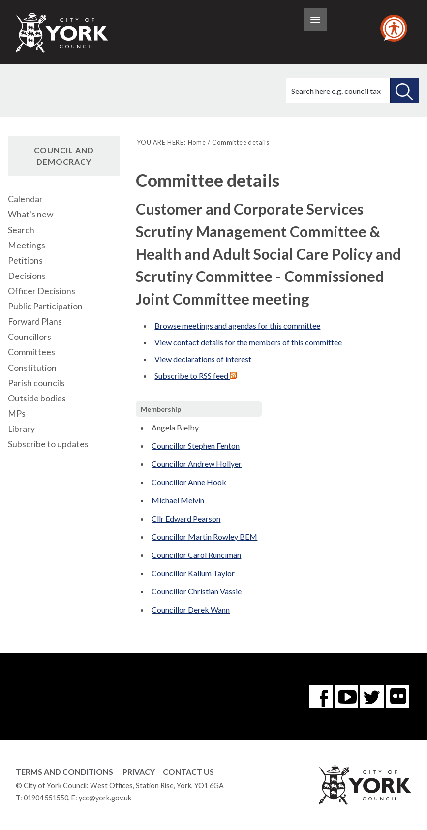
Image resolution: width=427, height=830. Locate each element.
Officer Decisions (41, 291)
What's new (30, 214)
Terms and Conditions (64, 771)
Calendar (25, 199)
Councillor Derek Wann (191, 609)
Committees (31, 352)
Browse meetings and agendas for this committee (237, 325)
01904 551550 (46, 798)
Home (197, 142)
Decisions (27, 276)
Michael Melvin (178, 500)
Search (21, 230)
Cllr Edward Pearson (186, 518)
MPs (17, 413)
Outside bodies (37, 398)
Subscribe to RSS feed (195, 375)
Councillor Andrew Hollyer (197, 463)
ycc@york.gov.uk (105, 798)
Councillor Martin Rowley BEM (204, 536)
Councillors (29, 337)
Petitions (25, 260)
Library (21, 429)
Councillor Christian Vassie (197, 591)
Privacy (138, 771)
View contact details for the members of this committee (248, 342)
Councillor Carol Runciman (196, 554)
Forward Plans (35, 321)
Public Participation (45, 306)
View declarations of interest (202, 359)
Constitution (32, 368)
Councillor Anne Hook (189, 482)
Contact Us (188, 771)
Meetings (26, 245)
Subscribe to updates (48, 444)
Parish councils (36, 383)
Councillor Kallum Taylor (193, 573)
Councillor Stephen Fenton (196, 445)
